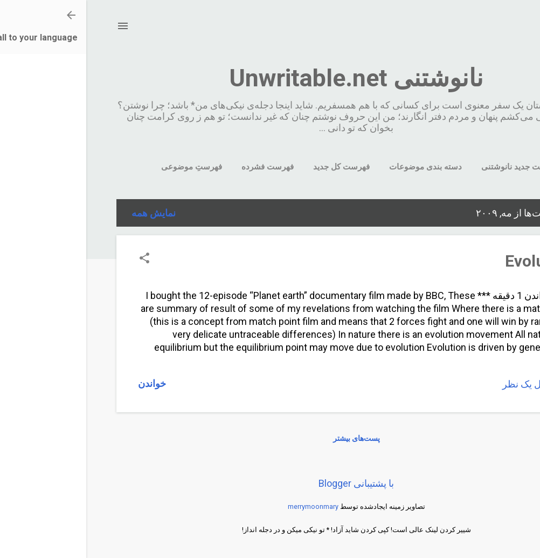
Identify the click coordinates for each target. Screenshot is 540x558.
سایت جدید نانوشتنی (430, 167)
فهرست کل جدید (255, 167)
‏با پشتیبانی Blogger (270, 483)
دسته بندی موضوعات (339, 167)
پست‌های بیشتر (270, 438)
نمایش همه (67, 213)
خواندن (66, 383)
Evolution (453, 260)
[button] (58, 259)
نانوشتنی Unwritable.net (270, 78)
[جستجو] (503, 29)
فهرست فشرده (181, 167)
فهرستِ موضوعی (105, 167)
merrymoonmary (227, 506)
